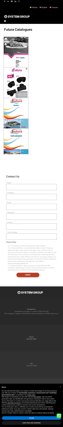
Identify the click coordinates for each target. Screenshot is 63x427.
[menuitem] (34, 7)
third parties (37, 397)
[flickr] (8, 1)
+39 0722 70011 (31, 339)
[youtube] (12, 1)
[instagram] (19, 1)
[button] (60, 387)
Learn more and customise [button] (31, 423)
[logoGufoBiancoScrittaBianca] (17, 15)
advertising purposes (14, 403)
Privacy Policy (11, 242)
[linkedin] (15, 1)
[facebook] (4, 1)
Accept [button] (31, 418)
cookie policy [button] (31, 395)
